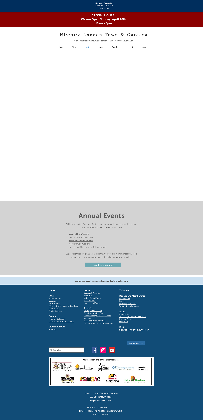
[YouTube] (112, 350)
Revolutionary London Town (81, 240)
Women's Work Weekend (79, 244)
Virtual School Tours (92, 298)
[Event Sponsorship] (103, 265)
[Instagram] (103, 350)
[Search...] (66, 350)
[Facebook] (94, 350)
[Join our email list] (136, 343)
